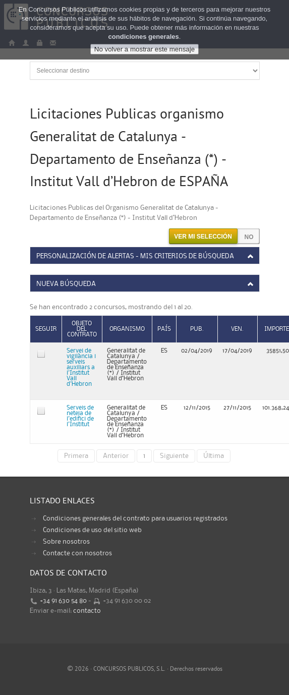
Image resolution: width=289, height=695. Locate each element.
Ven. (237, 329)
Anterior (116, 456)
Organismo (127, 329)
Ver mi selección (203, 236)
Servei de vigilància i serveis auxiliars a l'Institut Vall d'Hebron (81, 367)
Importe (276, 329)
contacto (87, 611)
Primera (76, 456)
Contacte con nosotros (77, 553)
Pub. (197, 329)
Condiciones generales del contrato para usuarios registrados (135, 518)
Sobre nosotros (66, 542)
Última (213, 456)
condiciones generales (143, 36)
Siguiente (174, 456)
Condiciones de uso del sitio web (92, 530)
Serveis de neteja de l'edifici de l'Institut (80, 416)
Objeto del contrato (82, 329)
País (164, 329)
